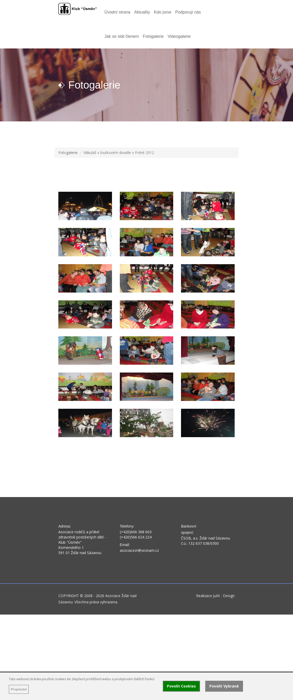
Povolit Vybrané (224, 686)
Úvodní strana (100, 12)
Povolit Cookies (181, 686)
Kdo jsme (145, 12)
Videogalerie (98, 36)
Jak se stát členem (205, 12)
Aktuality (125, 12)
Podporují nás (171, 12)
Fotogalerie (236, 12)
